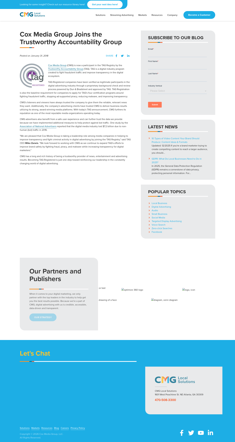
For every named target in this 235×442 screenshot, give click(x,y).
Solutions (25, 428)
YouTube (201, 433)
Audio (155, 210)
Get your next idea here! (105, 4)
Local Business (159, 203)
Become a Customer (199, 15)
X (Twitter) (191, 433)
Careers (65, 428)
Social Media (158, 217)
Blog (56, 428)
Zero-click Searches (162, 228)
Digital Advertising (161, 207)
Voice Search (158, 224)
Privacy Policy (78, 428)
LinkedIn (128, 56)
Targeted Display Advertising (167, 221)
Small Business (159, 214)
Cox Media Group (57, 65)
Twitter (122, 56)
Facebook (116, 56)
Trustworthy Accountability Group (65, 69)
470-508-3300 (165, 400)
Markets (35, 428)
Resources (46, 428)
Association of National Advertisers (38, 126)
